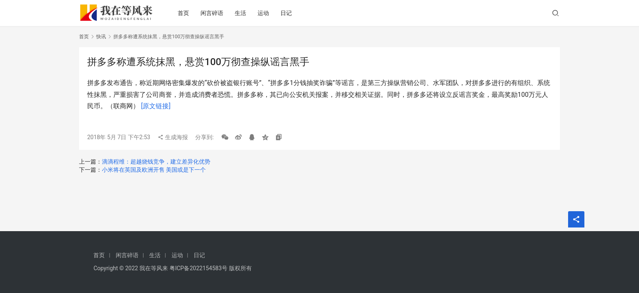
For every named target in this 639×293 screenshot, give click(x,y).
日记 (289, 13)
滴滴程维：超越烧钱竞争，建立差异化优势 (156, 161)
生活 (243, 13)
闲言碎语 (214, 13)
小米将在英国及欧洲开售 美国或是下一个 (154, 169)
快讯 (101, 36)
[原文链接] (155, 106)
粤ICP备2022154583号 (198, 268)
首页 (186, 13)
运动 (266, 13)
